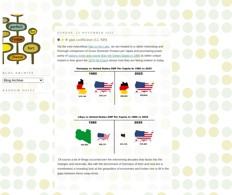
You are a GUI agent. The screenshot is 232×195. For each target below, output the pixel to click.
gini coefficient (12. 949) (88, 40)
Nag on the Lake (98, 46)
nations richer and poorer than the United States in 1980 (104, 55)
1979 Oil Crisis (97, 60)
